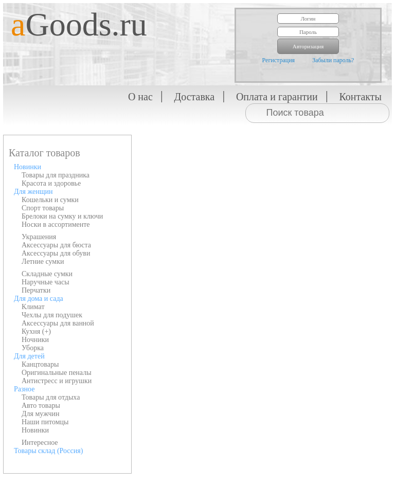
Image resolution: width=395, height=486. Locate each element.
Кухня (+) (36, 331)
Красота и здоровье (51, 183)
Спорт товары (43, 208)
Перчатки (36, 290)
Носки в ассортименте (56, 224)
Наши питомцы (45, 422)
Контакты (360, 96)
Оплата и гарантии (277, 96)
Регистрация (278, 60)
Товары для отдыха (51, 397)
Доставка (194, 96)
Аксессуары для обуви (56, 253)
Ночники (35, 340)
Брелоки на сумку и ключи (62, 216)
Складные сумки (47, 274)
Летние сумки (43, 261)
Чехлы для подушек (52, 315)
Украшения (39, 237)
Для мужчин (41, 414)
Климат (33, 307)
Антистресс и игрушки (57, 381)
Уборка (33, 348)
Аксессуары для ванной (58, 323)
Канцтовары (40, 364)
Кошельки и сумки (50, 200)
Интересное (40, 442)
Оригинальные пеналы (57, 372)
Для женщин (33, 191)
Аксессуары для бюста (56, 245)
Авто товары (41, 405)
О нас (140, 96)
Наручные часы (45, 282)
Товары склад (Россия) (48, 451)
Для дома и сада (38, 298)
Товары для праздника (55, 175)
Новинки (27, 167)
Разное (24, 389)
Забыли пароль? (333, 60)
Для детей (29, 356)
